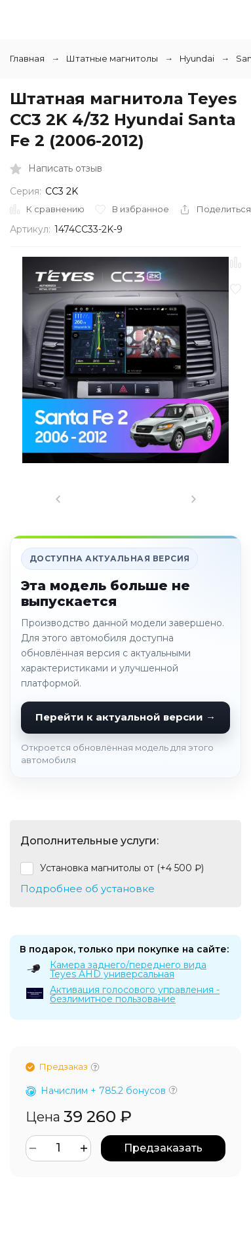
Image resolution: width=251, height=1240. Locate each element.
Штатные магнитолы (112, 58)
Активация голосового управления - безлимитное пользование (135, 994)
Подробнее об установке (87, 888)
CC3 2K (61, 191)
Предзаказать (163, 1148)
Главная (27, 58)
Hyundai (197, 58)
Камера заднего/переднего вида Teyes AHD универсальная (128, 969)
